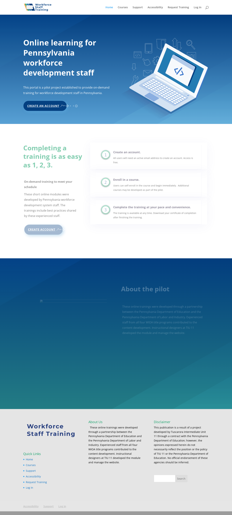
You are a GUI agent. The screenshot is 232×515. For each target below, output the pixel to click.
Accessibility (155, 7)
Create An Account (44, 104)
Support (138, 7)
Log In (197, 7)
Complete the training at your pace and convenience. (151, 209)
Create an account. (130, 154)
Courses (123, 7)
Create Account (41, 229)
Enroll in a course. (129, 181)
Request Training (178, 7)
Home (109, 7)
